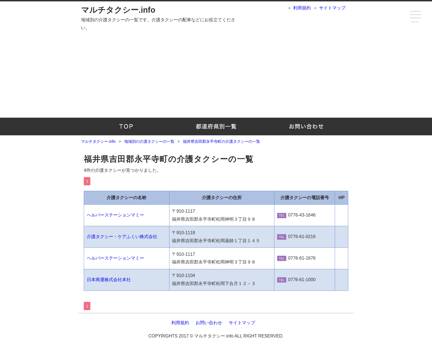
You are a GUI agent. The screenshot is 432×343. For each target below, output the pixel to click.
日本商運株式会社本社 (109, 279)
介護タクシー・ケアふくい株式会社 (122, 236)
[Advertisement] (216, 73)
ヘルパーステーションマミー (115, 215)
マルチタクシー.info (118, 10)
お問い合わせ (306, 126)
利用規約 (302, 8)
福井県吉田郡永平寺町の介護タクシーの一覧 (169, 159)
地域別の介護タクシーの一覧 (216, 126)
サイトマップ (332, 8)
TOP (126, 126)
